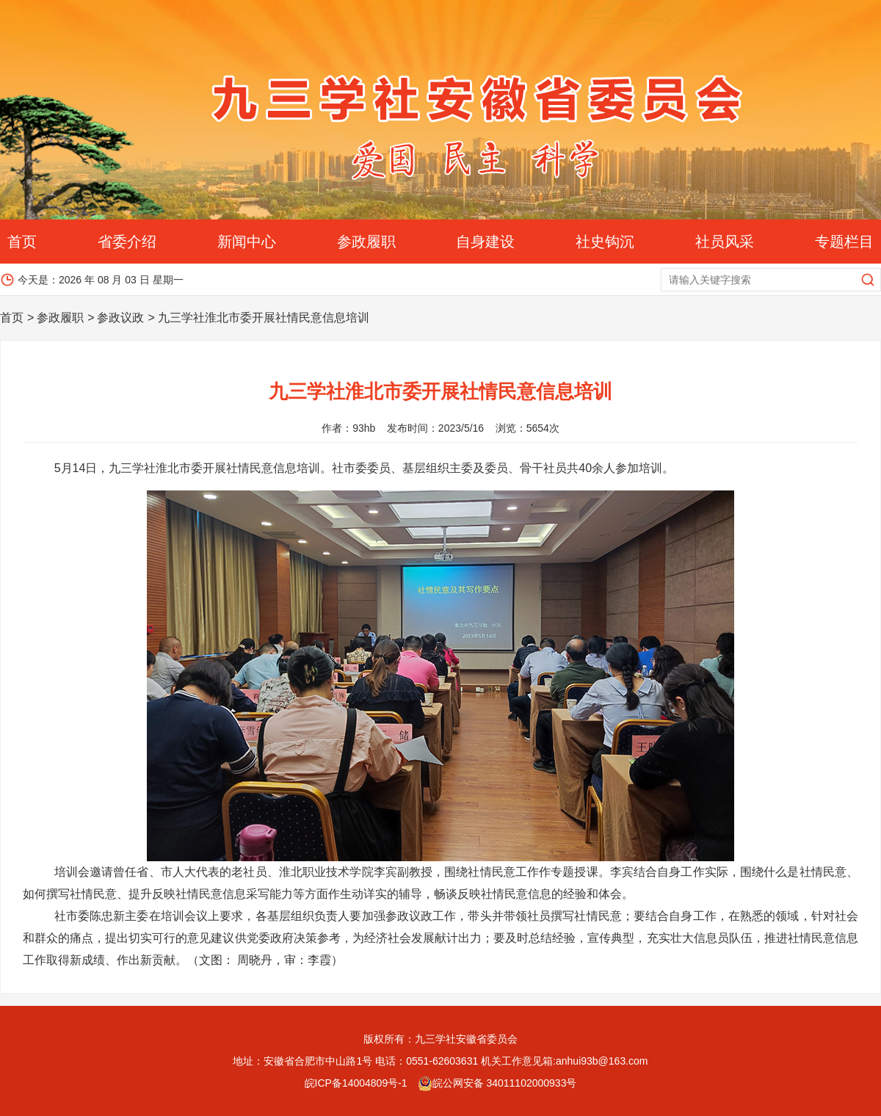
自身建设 (485, 241)
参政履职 (366, 241)
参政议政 (120, 317)
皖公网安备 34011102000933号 (497, 1083)
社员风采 (724, 241)
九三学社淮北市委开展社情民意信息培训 (263, 317)
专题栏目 (844, 241)
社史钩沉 (605, 241)
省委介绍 (127, 241)
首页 (22, 241)
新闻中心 (246, 241)
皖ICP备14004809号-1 (356, 1083)
